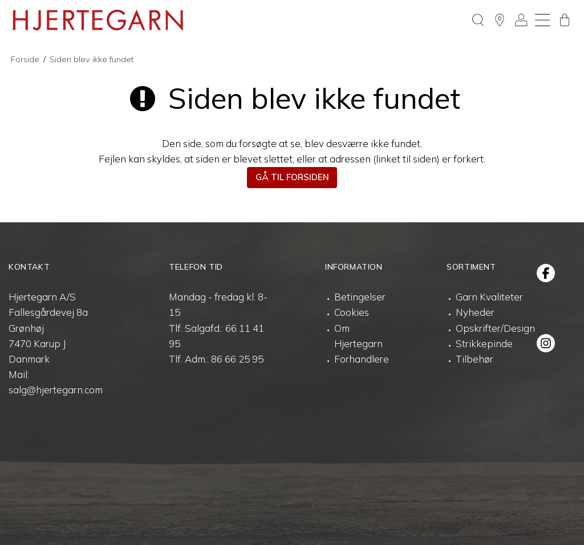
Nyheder (475, 312)
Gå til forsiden (292, 177)
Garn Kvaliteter (489, 297)
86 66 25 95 (237, 359)
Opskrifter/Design (495, 328)
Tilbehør (474, 359)
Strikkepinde (484, 343)
